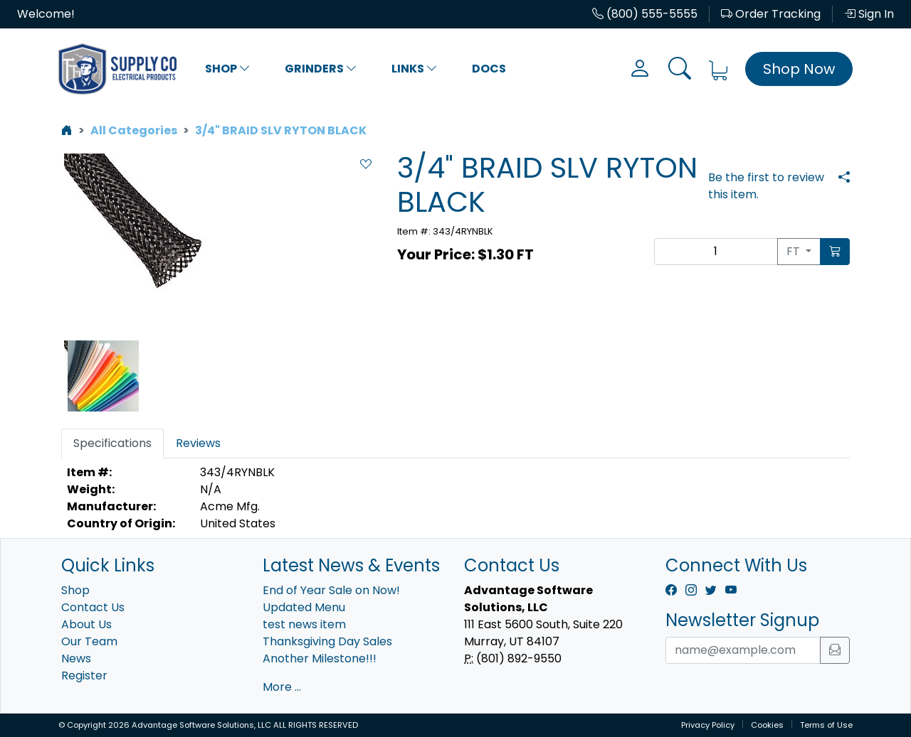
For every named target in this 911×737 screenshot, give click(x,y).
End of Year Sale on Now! (331, 590)
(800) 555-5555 (644, 14)
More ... (282, 687)
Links (414, 68)
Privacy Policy (707, 725)
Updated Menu (304, 607)
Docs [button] (489, 68)
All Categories (133, 130)
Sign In (869, 14)
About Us (86, 624)
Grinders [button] (321, 68)
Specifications (112, 443)
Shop (228, 68)
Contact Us (93, 607)
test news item (304, 624)
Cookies (767, 725)
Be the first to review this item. (766, 186)
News (76, 658)
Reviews (198, 443)
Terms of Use (826, 725)
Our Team (89, 641)
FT (794, 251)
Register (84, 675)
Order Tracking (771, 14)
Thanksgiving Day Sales (327, 641)
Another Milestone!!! (319, 658)
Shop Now (799, 69)
